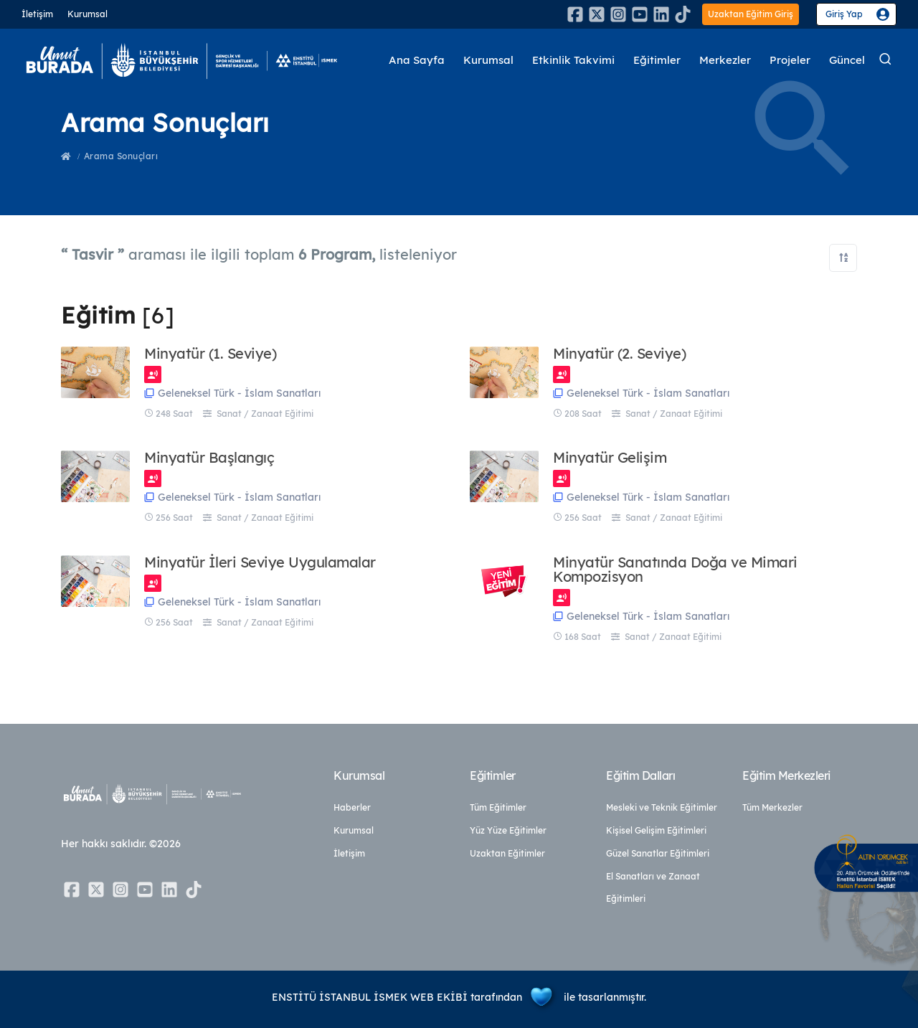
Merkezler (725, 60)
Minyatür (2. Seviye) (619, 353)
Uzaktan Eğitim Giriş (750, 14)
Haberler (352, 807)
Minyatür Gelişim (609, 458)
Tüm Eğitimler (498, 807)
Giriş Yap (844, 14)
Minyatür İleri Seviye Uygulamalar (260, 562)
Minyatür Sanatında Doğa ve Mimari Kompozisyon (675, 569)
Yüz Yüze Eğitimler (508, 830)
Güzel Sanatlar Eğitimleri (657, 853)
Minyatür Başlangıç (209, 458)
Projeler (790, 60)
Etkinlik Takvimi (573, 60)
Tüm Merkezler (772, 807)
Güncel (847, 60)
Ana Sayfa (417, 60)
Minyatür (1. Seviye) (210, 353)
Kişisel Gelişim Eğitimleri (656, 830)
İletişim (37, 14)
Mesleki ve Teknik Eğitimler (661, 807)
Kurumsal (87, 14)
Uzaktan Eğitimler (507, 853)
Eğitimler (657, 60)
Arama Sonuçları (121, 156)
